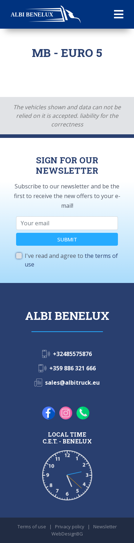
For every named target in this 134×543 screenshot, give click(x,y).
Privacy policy (69, 526)
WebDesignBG (67, 533)
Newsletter (105, 526)
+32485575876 (72, 354)
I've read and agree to (71, 260)
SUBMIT (67, 239)
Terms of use (32, 526)
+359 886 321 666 (72, 368)
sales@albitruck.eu (72, 382)
